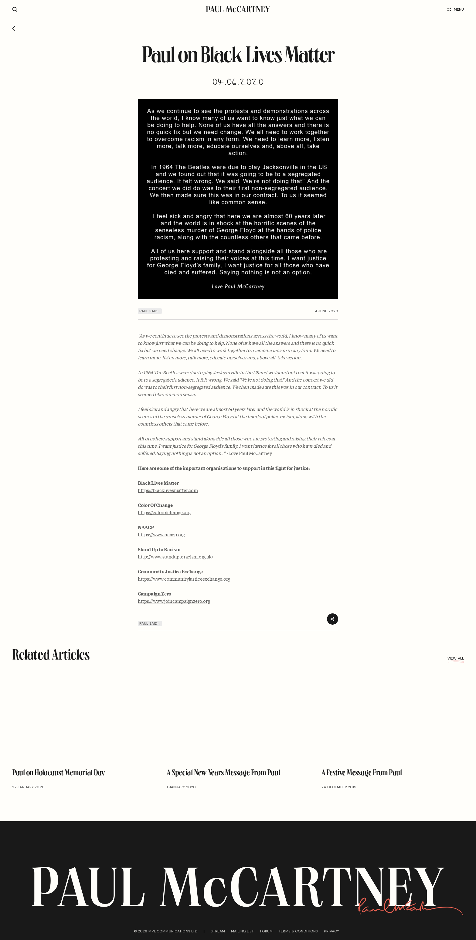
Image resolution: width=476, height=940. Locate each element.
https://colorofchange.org (164, 512)
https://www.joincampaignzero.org (174, 600)
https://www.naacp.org (161, 534)
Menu (455, 9)
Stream (218, 931)
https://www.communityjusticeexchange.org (184, 578)
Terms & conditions (298, 931)
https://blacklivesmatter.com (168, 490)
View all (455, 658)
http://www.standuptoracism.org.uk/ (175, 556)
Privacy (331, 931)
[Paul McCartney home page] (238, 9)
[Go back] (14, 29)
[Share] (332, 619)
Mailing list (242, 931)
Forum (266, 931)
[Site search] (14, 9)
